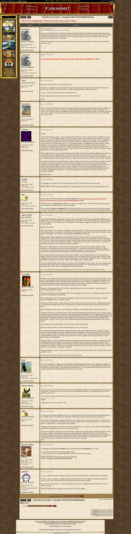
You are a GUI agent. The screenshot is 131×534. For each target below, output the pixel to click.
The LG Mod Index (9, 73)
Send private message (27, 50)
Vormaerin (25, 104)
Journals (64, 1)
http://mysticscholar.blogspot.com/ (63, 458)
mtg (23, 195)
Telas (23, 80)
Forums (52, 1)
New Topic (23, 17)
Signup (25, 1)
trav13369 (25, 274)
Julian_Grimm (27, 386)
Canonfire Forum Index (51, 17)
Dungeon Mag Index (8, 72)
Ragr (23, 360)
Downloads (77, 1)
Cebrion (24, 130)
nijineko (24, 472)
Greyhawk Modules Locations (9, 75)
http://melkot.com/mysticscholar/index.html (65, 456)
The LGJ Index (9, 71)
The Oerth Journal (9, 70)
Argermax (25, 29)
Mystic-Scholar (27, 445)
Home (47, 1)
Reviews (70, 1)
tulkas (23, 411)
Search (110, 17)
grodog (24, 179)
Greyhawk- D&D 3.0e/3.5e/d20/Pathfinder (78, 17)
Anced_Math (26, 215)
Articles (58, 1)
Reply (29, 17)
